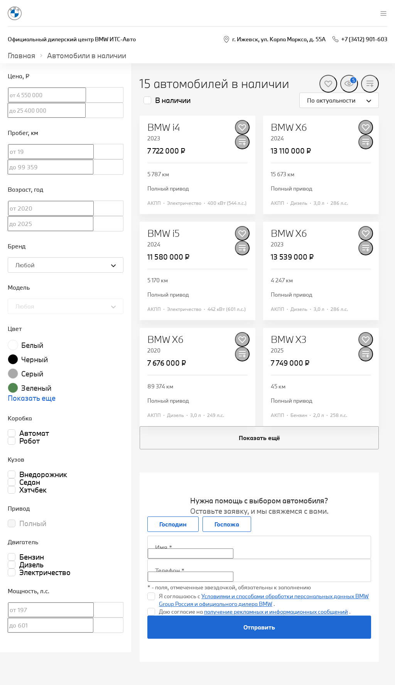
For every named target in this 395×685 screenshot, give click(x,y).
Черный (34, 359)
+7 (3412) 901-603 (364, 39)
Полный (32, 523)
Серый (32, 373)
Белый (32, 345)
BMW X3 (289, 339)
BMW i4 (163, 127)
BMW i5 (163, 233)
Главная (21, 55)
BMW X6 (289, 127)
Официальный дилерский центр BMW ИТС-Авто (72, 39)
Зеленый (36, 388)
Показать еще (32, 398)
